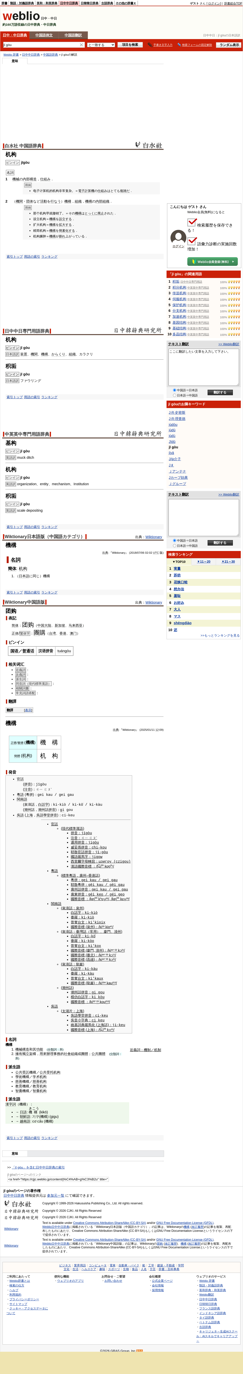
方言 (153, 1265)
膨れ (62, 236)
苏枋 (177, 575)
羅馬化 (90, 1022)
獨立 (25, 1050)
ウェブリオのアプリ (70, 1277)
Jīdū (172, 442)
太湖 (65, 1008)
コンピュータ (98, 1261)
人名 (144, 1265)
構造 (25, 1046)
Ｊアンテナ (177, 471)
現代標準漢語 (72, 828)
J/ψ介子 (175, 459)
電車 (113, 1261)
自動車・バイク (129, 1261)
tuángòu (64, 651)
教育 (18, 1083)
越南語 (25, 1118)
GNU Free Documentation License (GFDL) (185, 1219)
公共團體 (98, 1050)
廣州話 (76, 888)
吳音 (74, 1017)
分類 (51, 1045)
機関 (19, 201)
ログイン (214, 3)
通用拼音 (78, 842)
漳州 (117, 930)
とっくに (91, 213)
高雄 (90, 957)
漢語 (74, 865)
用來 (43, 1050)
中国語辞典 (50, 54)
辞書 (4, 3)
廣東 (74, 893)
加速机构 (179, 317)
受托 (50, 1069)
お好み (179, 603)
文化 (67, 1265)
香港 (62, 633)
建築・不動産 (166, 1261)
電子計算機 (86, 191)
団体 (29, 201)
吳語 (20, 815)
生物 (126, 1265)
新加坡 (60, 625)
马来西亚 (75, 625)
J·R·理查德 (177, 419)
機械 (15, 179)
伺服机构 (179, 299)
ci (94, 1016)
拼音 (27, 784)
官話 (20, 779)
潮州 (27, 810)
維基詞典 (78, 1022)
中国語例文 (44, 35)
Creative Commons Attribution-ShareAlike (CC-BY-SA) (109, 1219)
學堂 (46, 815)
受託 (25, 1069)
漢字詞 (10, 1101)
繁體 (21, 743)
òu (97, 842)
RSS (140, 1347)
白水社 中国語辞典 (23, 145)
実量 (177, 569)
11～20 (204, 561)
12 (157, 729)
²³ (97, 999)
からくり (58, 354)
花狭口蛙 (181, 582)
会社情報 (158, 1281)
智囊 (18, 1087)
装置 (23, 354)
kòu (101, 993)
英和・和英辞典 (47, 3)
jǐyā (171, 453)
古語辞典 (107, 3)
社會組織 (71, 1050)
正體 (14, 743)
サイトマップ (18, 1300)
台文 (81, 920)
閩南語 (22, 799)
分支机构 (179, 311)
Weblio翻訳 (206, 1291)
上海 (29, 815)
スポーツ (114, 1265)
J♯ (171, 465)
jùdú (172, 430)
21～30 (228, 561)
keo (100, 892)
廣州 (82, 874)
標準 (65, 874)
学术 (36, 1073)
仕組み (45, 179)
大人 (177, 609)
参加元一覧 (55, 1192)
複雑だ (125, 191)
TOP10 (179, 562)
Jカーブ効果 (178, 478)
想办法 (179, 589)
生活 (75, 1265)
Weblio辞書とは (19, 1277)
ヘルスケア (88, 1265)
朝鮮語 (25, 1113)
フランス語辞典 (209, 1304)
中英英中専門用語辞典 (27, 434)
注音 (27, 789)
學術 (18, 1073)
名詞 (16, 560)
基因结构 (179, 322)
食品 (135, 1265)
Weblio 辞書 (11, 54)
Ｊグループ (177, 484)
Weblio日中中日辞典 (55, 1223)
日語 (23, 1108)
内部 (99, 201)
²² (116, 948)
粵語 (20, 795)
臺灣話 (81, 930)
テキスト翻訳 (178, 344)
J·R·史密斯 (177, 412)
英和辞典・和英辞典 (212, 1286)
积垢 (175, 281)
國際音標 (85, 865)
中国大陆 (44, 625)
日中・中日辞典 (15, 35)
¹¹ (114, 953)
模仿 (74, 994)
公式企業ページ (162, 1277)
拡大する (65, 225)
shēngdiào (183, 623)
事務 (56, 1050)
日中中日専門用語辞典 (27, 331)
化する (70, 230)
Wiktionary (154, 537)
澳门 (73, 633)
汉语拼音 (45, 651)
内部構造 (30, 179)
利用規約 (15, 1291)
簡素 (62, 230)
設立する (65, 219)
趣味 (102, 1265)
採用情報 (158, 1286)
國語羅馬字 (79, 856)
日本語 (24, 576)
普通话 (28, 651)
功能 (39, 1046)
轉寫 (91, 861)
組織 (78, 201)
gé (90, 892)
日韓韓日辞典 (89, 3)
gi (62, 809)
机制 (157, 1046)
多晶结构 (179, 334)
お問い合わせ (113, 1277)
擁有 (18, 1050)
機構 (67, 201)
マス (177, 616)
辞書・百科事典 (169, 1265)
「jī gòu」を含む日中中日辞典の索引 (38, 1164)
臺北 (90, 953)
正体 (15, 633)
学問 (181, 1261)
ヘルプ (13, 1286)
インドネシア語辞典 (212, 1309)
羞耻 (177, 596)
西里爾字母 (79, 861)
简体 (15, 625)
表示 (28, 710)
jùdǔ (172, 436)
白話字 (43, 804)
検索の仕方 (16, 1281)
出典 (105, 552)
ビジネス (65, 1261)
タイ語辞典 (206, 1314)
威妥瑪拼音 (79, 846)
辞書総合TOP (233, 3)
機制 (147, 1046)
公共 (18, 1069)
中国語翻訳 (73, 35)
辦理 (50, 1050)
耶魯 (74, 851)
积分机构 (179, 287)
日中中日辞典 (69, 3)
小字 (81, 1017)
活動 (43, 201)
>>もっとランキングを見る (220, 635)
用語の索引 (32, 256)
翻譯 (10, 710)
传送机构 (179, 293)
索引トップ (15, 256)
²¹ (123, 948)
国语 (14, 651)
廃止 (100, 213)
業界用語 (80, 1261)
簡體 (17, 756)
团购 (160, 1240)
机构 (23, 568)
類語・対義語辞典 (22, 3)
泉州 (79, 906)
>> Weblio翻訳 (229, 344)
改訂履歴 (197, 1223)
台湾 (52, 633)
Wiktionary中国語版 (25, 602)
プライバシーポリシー (24, 1295)
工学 (151, 1261)
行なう (55, 201)
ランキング (49, 256)
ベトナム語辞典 (209, 1318)
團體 (84, 1050)
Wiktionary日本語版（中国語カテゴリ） (45, 536)
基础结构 (179, 328)
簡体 (12, 568)
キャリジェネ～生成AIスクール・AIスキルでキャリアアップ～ (217, 1332)
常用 (93, 930)
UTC (156, 552)
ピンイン (12, 348)
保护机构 (179, 305)
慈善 (18, 1078)
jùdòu (173, 425)
